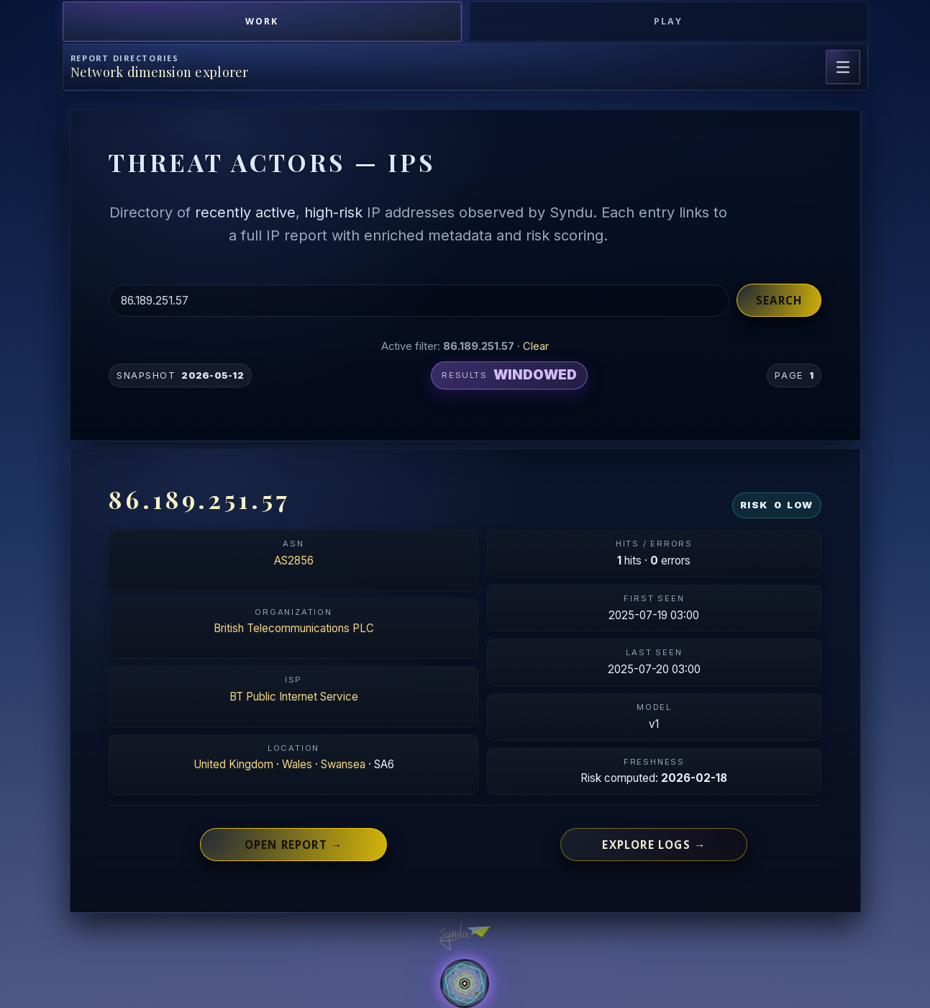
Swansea (343, 764)
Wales (297, 764)
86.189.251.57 (199, 499)
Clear (536, 346)
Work (261, 21)
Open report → (294, 844)
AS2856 (294, 560)
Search (779, 300)
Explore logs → (654, 844)
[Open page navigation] (843, 67)
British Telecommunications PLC (294, 628)
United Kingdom (233, 764)
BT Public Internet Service (293, 696)
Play (668, 21)
